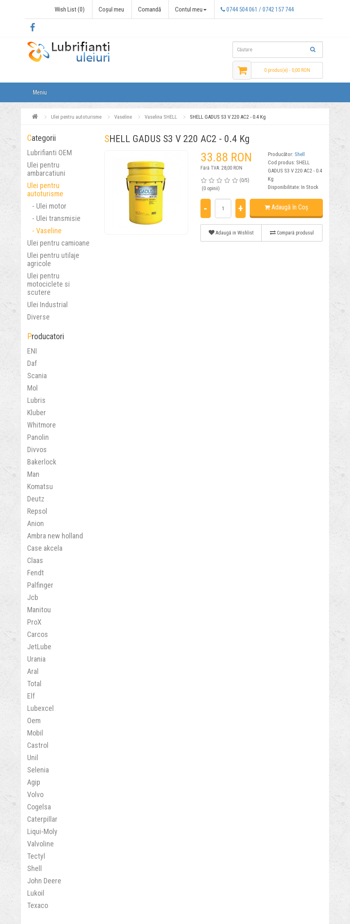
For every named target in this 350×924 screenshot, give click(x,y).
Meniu (40, 92)
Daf (32, 363)
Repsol (37, 511)
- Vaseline (44, 230)
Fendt (35, 572)
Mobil (35, 733)
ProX (34, 622)
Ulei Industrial (47, 304)
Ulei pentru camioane (58, 243)
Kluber (36, 412)
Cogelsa (39, 806)
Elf (31, 696)
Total (34, 683)
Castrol (37, 745)
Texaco (37, 905)
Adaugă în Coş (286, 207)
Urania (36, 659)
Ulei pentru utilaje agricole (53, 259)
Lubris (36, 400)
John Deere (44, 880)
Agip (33, 782)
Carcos (37, 634)
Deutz (35, 498)
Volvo (35, 794)
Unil (32, 757)
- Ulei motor (47, 206)
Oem (34, 720)
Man (33, 474)
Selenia (38, 769)
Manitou (39, 609)
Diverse (38, 317)
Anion (35, 523)
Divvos (37, 449)
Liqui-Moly (42, 831)
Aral (33, 671)
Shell (34, 868)
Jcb (32, 597)
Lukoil (35, 893)
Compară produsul (292, 233)
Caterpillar (42, 819)
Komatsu (40, 486)
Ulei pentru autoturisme (45, 189)
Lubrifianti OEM (49, 152)
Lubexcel (40, 708)
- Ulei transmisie (54, 218)
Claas (35, 560)
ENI (32, 351)
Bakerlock (41, 461)
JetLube (39, 646)
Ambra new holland (55, 535)
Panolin (38, 437)
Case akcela (44, 548)
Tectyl (36, 856)
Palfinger (40, 585)
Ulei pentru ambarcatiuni (46, 169)
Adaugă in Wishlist (231, 233)
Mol (32, 388)
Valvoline (40, 843)
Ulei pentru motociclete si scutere (48, 284)
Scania (37, 375)
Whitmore (41, 425)
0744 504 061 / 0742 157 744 (257, 9)
